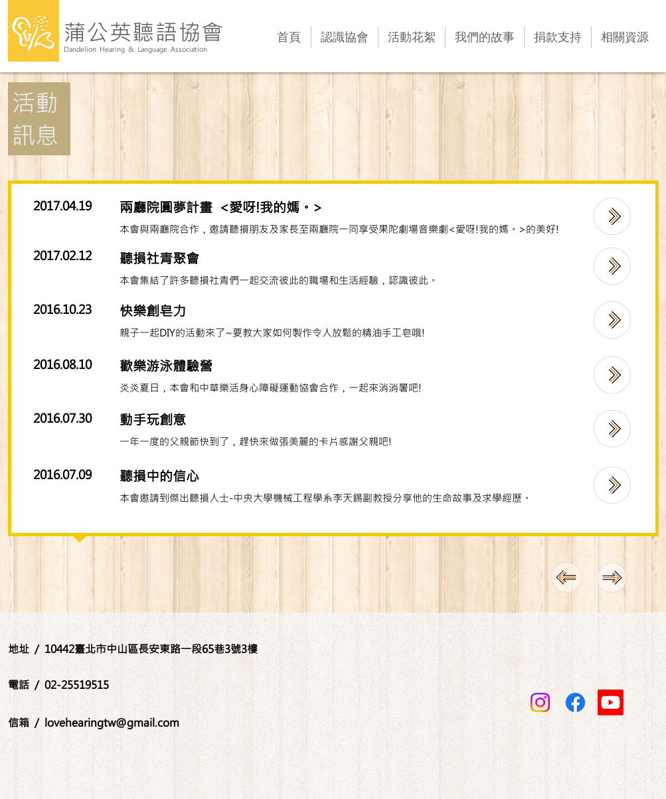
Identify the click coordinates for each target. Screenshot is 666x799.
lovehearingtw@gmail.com (111, 722)
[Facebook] (575, 702)
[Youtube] (611, 702)
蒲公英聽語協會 (144, 31)
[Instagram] (540, 702)
